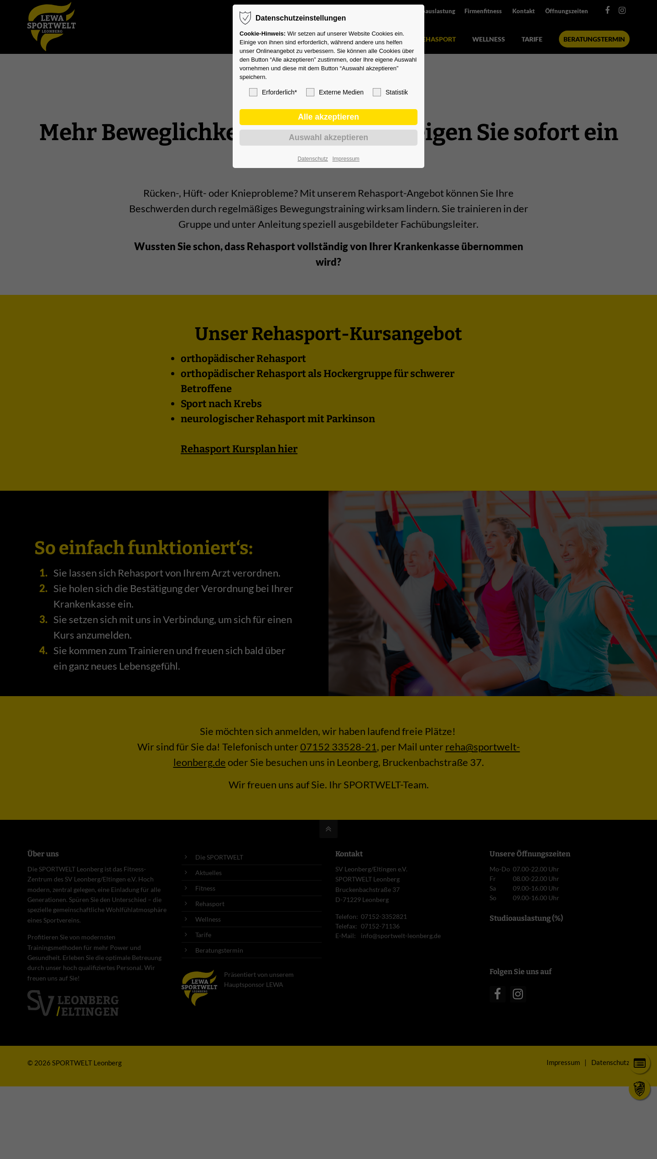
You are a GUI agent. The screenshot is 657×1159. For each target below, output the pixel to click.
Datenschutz (312, 159)
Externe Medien (335, 92)
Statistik (390, 92)
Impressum (345, 159)
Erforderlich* (273, 92)
